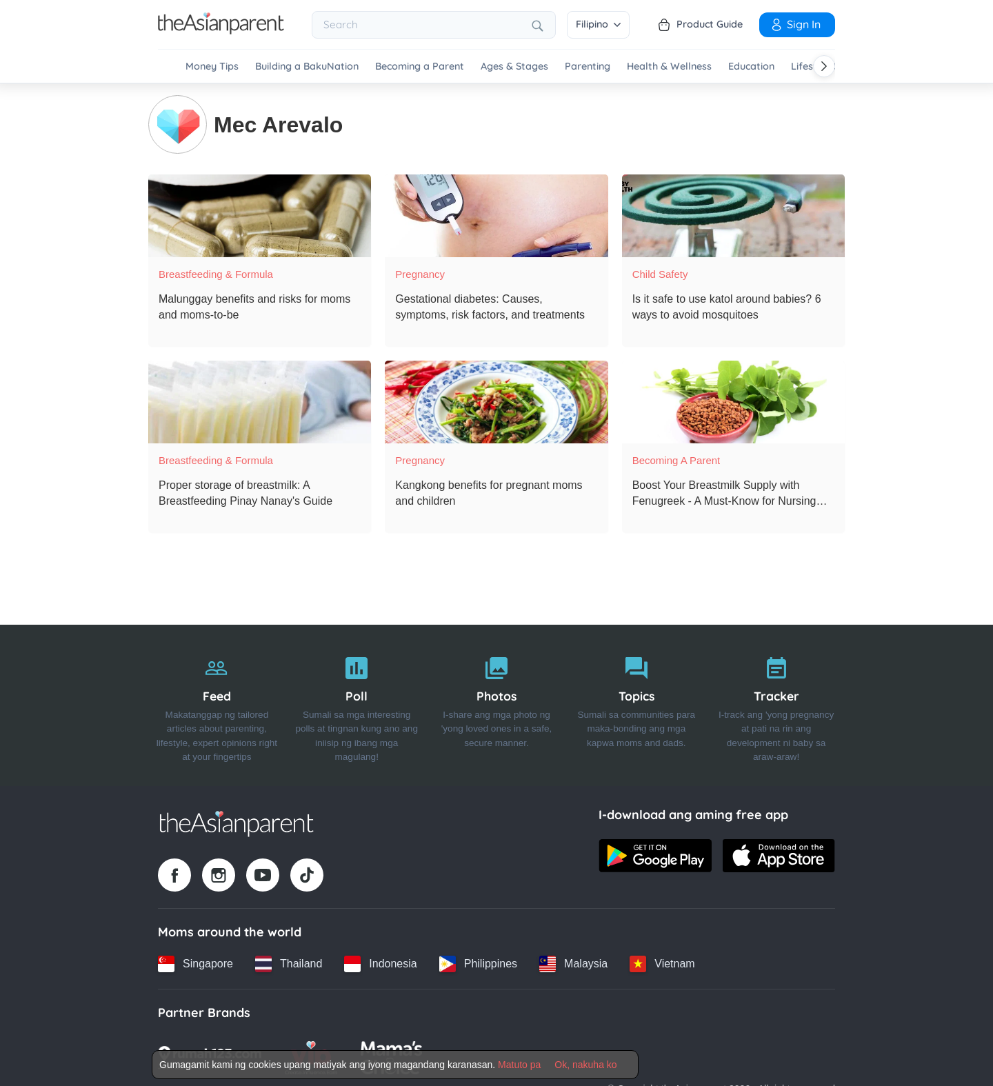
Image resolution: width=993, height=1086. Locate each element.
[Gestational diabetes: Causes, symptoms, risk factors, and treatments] (496, 215)
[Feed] (217, 704)
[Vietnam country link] (662, 963)
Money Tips (212, 66)
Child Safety (660, 273)
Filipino (598, 24)
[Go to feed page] (221, 30)
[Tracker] (776, 704)
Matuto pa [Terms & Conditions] (519, 1064)
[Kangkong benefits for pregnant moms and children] (496, 401)
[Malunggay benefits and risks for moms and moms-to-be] (259, 215)
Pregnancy (420, 273)
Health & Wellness (669, 66)
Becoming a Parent (419, 66)
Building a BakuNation (307, 66)
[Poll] (357, 704)
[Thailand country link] (288, 963)
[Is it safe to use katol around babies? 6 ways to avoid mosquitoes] (733, 215)
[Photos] (497, 704)
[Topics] (636, 704)
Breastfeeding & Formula (216, 273)
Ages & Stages (514, 66)
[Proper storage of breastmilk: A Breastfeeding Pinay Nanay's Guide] (259, 401)
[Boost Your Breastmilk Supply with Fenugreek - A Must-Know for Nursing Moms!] (733, 401)
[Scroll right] (824, 66)
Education (751, 66)
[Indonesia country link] (380, 963)
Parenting (587, 66)
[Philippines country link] (478, 963)
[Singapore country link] (195, 963)
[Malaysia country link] (573, 963)
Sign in (795, 24)
